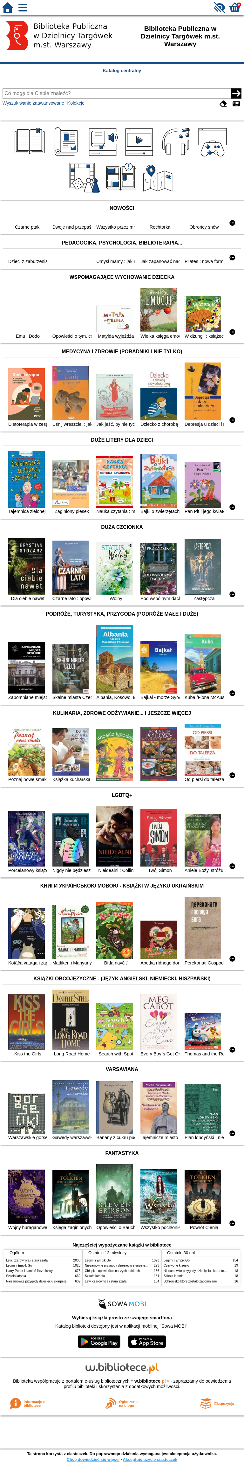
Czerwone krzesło (176, 1265)
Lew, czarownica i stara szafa (27, 1260)
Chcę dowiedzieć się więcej (93, 1459)
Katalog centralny (122, 70)
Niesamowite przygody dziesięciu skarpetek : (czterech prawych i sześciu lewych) (64, 1281)
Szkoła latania (16, 1276)
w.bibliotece (150, 1381)
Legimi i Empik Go (19, 1265)
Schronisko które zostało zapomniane (190, 1281)
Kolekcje (76, 103)
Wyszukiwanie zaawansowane (33, 103)
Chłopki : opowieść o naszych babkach (112, 1271)
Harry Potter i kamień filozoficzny (29, 1271)
